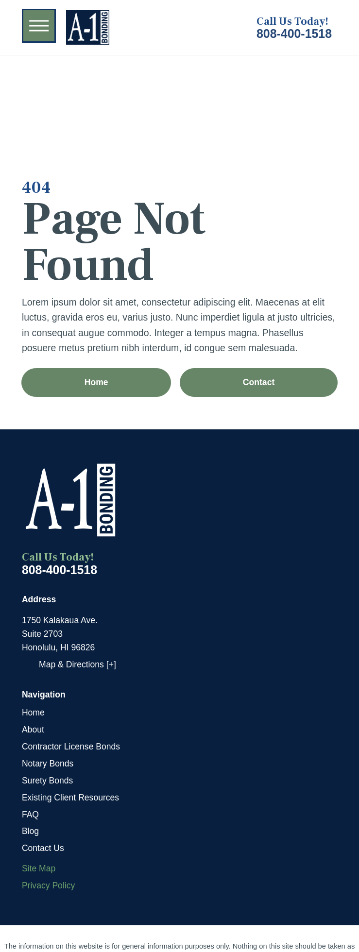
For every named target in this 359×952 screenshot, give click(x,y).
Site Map (38, 868)
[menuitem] (179, 712)
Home (96, 382)
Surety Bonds (47, 780)
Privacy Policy (48, 885)
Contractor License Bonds (71, 746)
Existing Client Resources (70, 797)
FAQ (30, 814)
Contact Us (43, 848)
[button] (39, 26)
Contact (258, 382)
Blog (30, 831)
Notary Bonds (48, 763)
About (33, 729)
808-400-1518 (294, 34)
